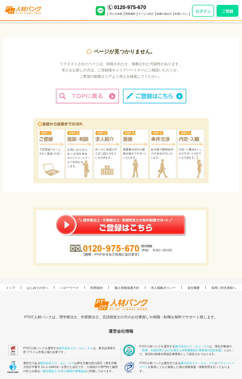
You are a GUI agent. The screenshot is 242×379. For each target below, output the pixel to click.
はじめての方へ (37, 288)
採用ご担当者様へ (223, 288)
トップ (10, 288)
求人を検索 (115, 13)
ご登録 (227, 11)
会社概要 (193, 288)
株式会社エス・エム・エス (76, 348)
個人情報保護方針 (127, 288)
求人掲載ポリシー (163, 288)
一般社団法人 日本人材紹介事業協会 (63, 371)
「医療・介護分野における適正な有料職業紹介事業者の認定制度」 (181, 350)
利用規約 (96, 288)
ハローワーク (69, 288)
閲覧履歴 (130, 13)
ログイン (203, 11)
